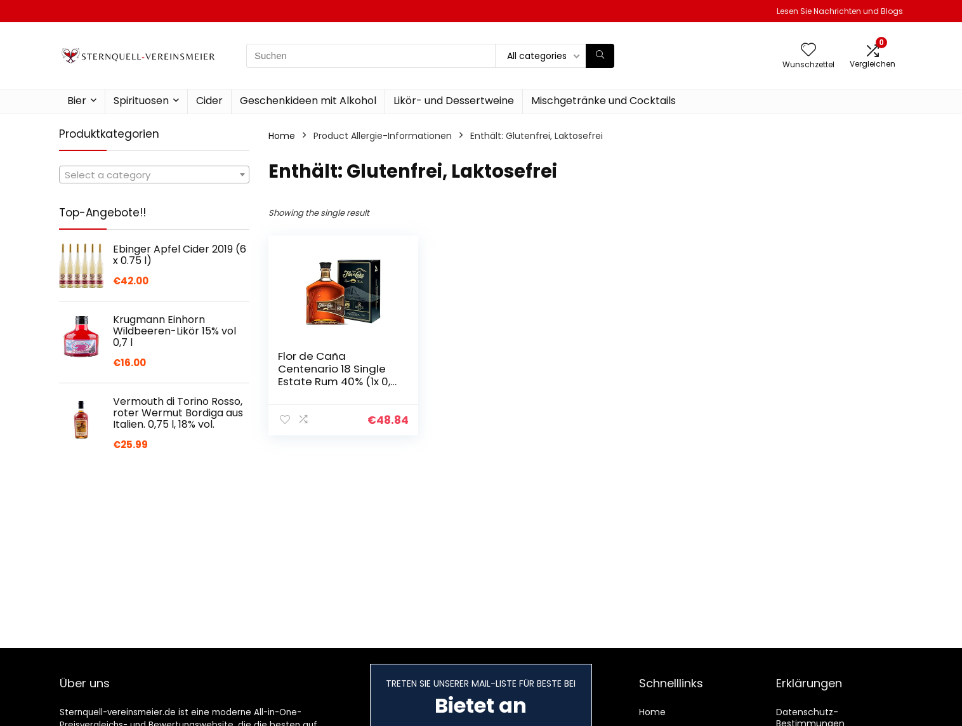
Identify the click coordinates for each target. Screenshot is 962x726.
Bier (76, 100)
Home (281, 135)
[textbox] (154, 175)
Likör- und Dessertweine (453, 100)
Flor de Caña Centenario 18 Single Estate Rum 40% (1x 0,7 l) (337, 375)
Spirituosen (141, 100)
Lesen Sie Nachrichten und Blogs (840, 11)
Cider (209, 100)
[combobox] (154, 174)
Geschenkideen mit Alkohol (308, 100)
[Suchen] (600, 56)
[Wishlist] (808, 50)
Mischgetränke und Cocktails (603, 100)
